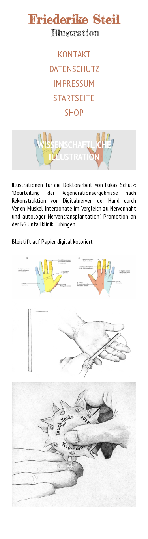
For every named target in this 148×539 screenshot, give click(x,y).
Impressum (74, 83)
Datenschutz (74, 69)
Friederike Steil (74, 19)
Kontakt (74, 54)
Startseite (74, 98)
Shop (74, 112)
